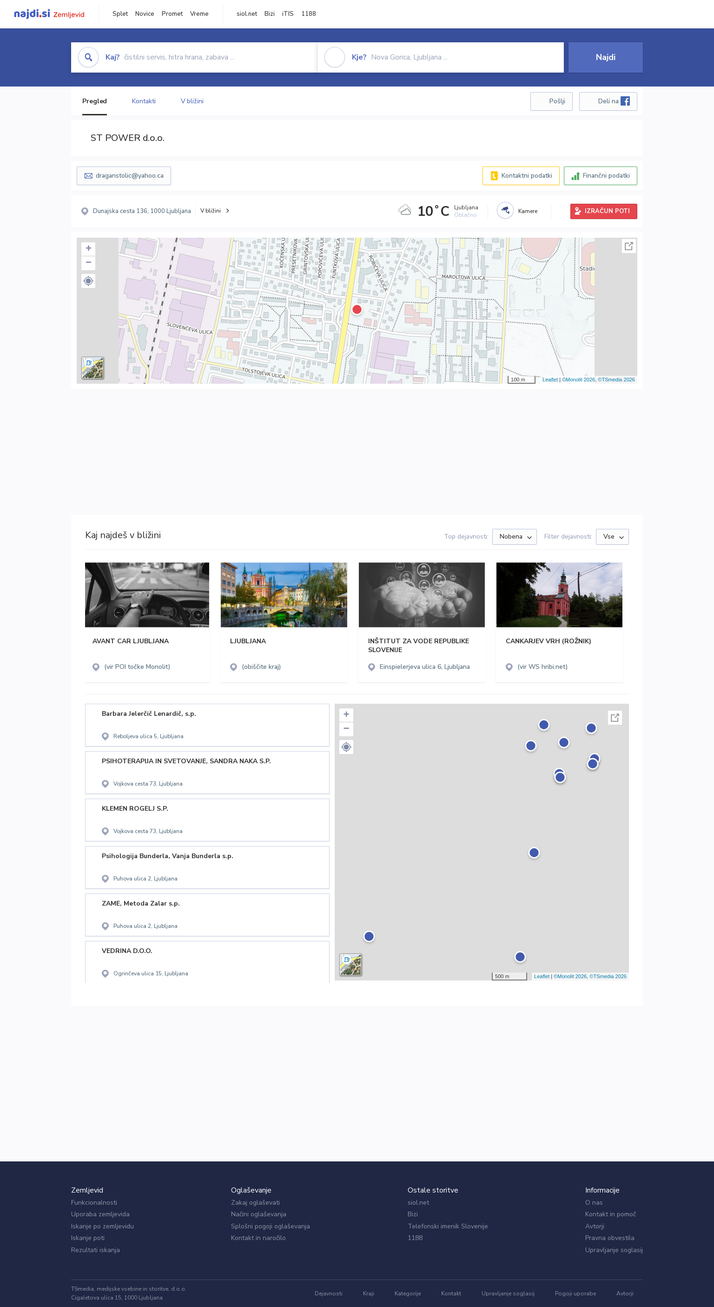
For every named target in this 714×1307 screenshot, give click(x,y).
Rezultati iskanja (95, 1250)
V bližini (192, 101)
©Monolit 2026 (578, 379)
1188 (308, 14)
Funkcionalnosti (94, 1202)
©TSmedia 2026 (616, 379)
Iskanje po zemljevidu (102, 1226)
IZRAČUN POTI (607, 211)
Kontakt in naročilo (258, 1238)
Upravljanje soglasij (614, 1250)
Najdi (605, 57)
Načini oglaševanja (258, 1214)
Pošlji (557, 101)
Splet (120, 14)
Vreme (199, 14)
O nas (594, 1202)
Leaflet (550, 379)
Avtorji (594, 1226)
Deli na (614, 101)
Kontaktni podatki (527, 175)
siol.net (247, 14)
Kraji (368, 1293)
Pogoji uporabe (575, 1293)
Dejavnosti (329, 1293)
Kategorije (408, 1293)
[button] (88, 281)
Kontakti (143, 101)
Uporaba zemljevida (100, 1214)
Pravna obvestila (610, 1238)
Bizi (269, 14)
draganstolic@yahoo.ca (130, 175)
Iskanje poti (88, 1238)
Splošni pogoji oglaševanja (270, 1226)
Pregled (94, 101)
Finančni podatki (606, 175)
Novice (144, 14)
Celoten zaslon (629, 246)
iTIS (288, 14)
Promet (172, 14)
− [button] (89, 263)
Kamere (527, 211)
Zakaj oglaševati (255, 1202)
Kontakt (451, 1293)
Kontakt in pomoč (610, 1214)
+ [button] (89, 249)
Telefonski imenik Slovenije (448, 1226)
